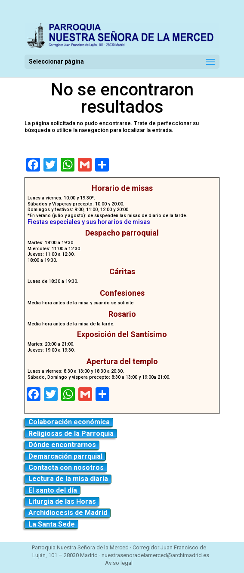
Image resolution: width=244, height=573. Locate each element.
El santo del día (52, 490)
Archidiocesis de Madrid (67, 513)
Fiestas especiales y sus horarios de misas (89, 221)
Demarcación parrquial (65, 456)
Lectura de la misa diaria (68, 479)
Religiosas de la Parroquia (71, 433)
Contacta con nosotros (66, 467)
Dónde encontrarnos (62, 445)
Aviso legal (119, 563)
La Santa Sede (51, 524)
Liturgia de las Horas (62, 501)
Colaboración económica (69, 422)
